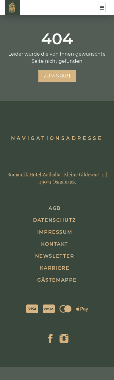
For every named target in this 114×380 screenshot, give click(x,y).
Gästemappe (57, 280)
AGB (55, 208)
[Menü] (102, 7)
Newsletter (54, 256)
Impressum (54, 232)
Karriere (55, 268)
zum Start (57, 76)
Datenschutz (54, 220)
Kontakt (54, 244)
